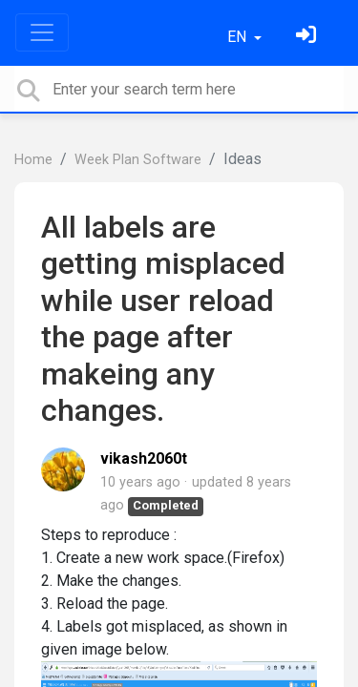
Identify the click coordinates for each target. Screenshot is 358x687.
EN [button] (238, 37)
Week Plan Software (137, 160)
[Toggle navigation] (42, 32)
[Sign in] (308, 36)
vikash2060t (143, 458)
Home (33, 160)
